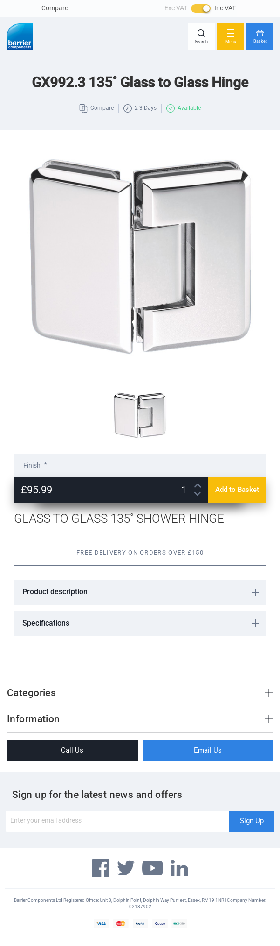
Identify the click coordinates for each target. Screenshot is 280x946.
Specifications (45, 623)
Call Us (72, 750)
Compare (54, 8)
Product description (55, 591)
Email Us (208, 750)
